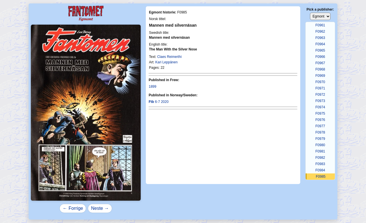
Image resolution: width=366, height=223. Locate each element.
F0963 (320, 38)
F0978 (320, 132)
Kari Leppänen (166, 62)
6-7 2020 (158, 102)
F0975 (320, 114)
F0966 (320, 57)
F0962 (320, 32)
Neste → (100, 208)
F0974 (320, 107)
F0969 (320, 76)
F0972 (320, 95)
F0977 (320, 126)
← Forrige (73, 208)
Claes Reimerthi (169, 57)
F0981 (320, 151)
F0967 (320, 63)
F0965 (320, 50)
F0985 (320, 177)
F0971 (320, 88)
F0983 (320, 164)
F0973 (320, 101)
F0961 (320, 25)
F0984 (320, 170)
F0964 (320, 44)
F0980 (320, 145)
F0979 (320, 139)
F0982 (320, 158)
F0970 (320, 82)
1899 (152, 87)
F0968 (320, 69)
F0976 (320, 120)
